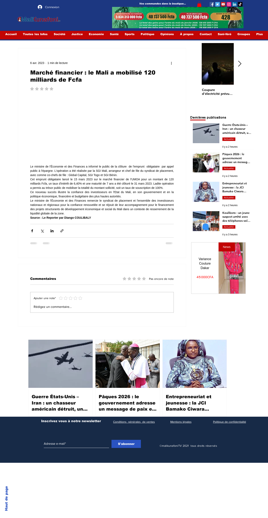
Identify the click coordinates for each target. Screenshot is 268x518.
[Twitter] (217, 4)
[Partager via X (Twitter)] (42, 231)
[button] (199, 4)
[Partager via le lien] (62, 231)
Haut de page (6, 498)
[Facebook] (212, 4)
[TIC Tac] (240, 4)
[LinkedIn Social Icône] (234, 4)
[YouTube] (223, 4)
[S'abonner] (126, 444)
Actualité (229, 139)
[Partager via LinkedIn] (52, 231)
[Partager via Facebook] (32, 231)
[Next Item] (239, 64)
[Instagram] (229, 4)
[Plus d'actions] (171, 63)
